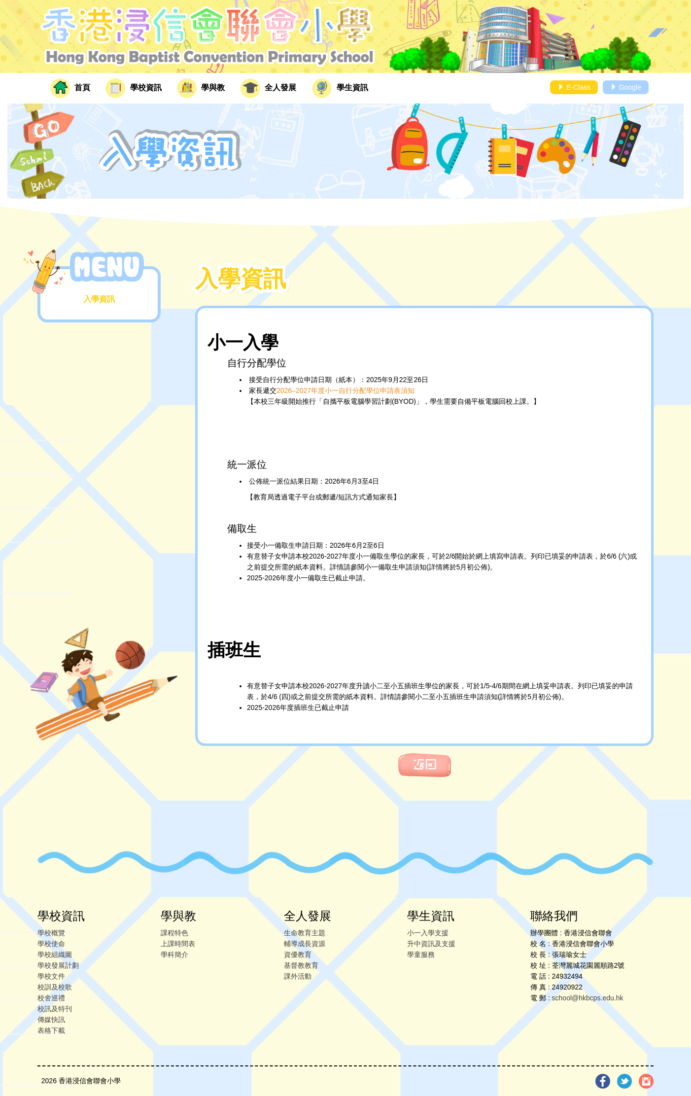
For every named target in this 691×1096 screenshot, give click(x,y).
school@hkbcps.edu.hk (587, 998)
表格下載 (51, 1030)
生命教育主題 (304, 933)
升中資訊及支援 (431, 944)
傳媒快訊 (51, 1020)
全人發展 (268, 88)
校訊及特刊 (54, 1009)
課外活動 (297, 976)
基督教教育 (301, 965)
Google (625, 87)
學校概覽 (51, 933)
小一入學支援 (428, 933)
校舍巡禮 (51, 998)
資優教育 (297, 954)
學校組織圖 (54, 954)
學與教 (201, 88)
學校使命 (51, 944)
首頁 (70, 88)
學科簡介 (174, 954)
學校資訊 (133, 88)
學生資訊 (340, 88)
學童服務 (421, 954)
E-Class (573, 87)
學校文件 (51, 976)
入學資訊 (99, 299)
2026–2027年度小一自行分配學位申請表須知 (345, 390)
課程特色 (174, 933)
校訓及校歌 (54, 987)
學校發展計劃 (58, 965)
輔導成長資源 (304, 944)
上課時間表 (178, 944)
